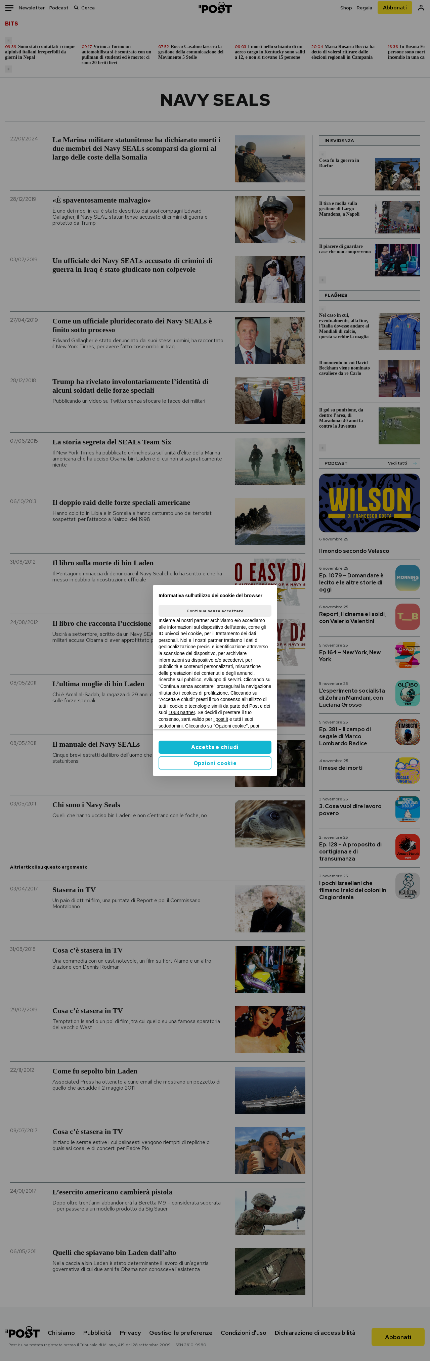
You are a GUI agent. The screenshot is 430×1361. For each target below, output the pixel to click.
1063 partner (182, 712)
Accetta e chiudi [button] (215, 747)
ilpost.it (220, 719)
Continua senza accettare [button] (215, 611)
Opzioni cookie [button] (215, 763)
